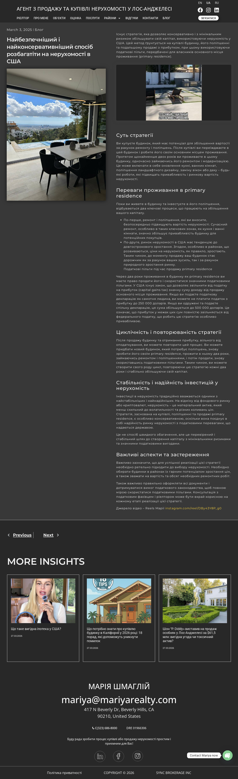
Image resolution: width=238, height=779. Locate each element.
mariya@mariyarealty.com (119, 699)
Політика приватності (64, 772)
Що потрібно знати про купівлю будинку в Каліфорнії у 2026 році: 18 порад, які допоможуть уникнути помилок (114, 635)
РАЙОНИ (112, 18)
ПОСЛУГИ (92, 18)
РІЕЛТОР (23, 18)
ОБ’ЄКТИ (59, 18)
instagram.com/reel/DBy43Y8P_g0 (193, 508)
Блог (39, 30)
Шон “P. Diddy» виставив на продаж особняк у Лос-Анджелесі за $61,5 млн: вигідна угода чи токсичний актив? (190, 635)
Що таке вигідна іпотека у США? (36, 629)
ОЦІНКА (75, 18)
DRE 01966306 (136, 728)
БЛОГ (166, 18)
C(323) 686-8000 (104, 728)
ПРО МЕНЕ (41, 18)
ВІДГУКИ (132, 18)
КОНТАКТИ (150, 18)
